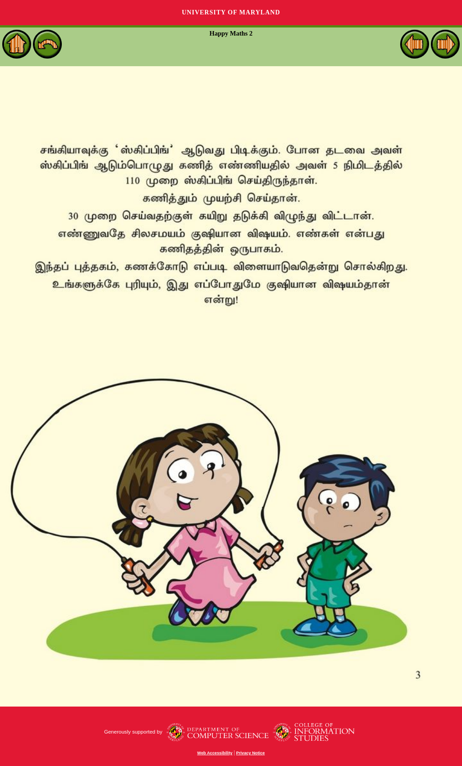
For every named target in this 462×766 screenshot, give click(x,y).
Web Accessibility (214, 753)
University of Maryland (231, 12)
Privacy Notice (250, 753)
